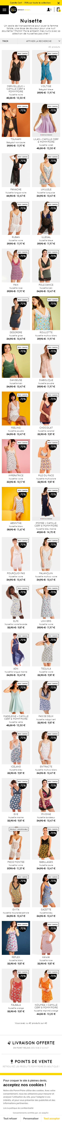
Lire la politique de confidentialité (18, 1108)
